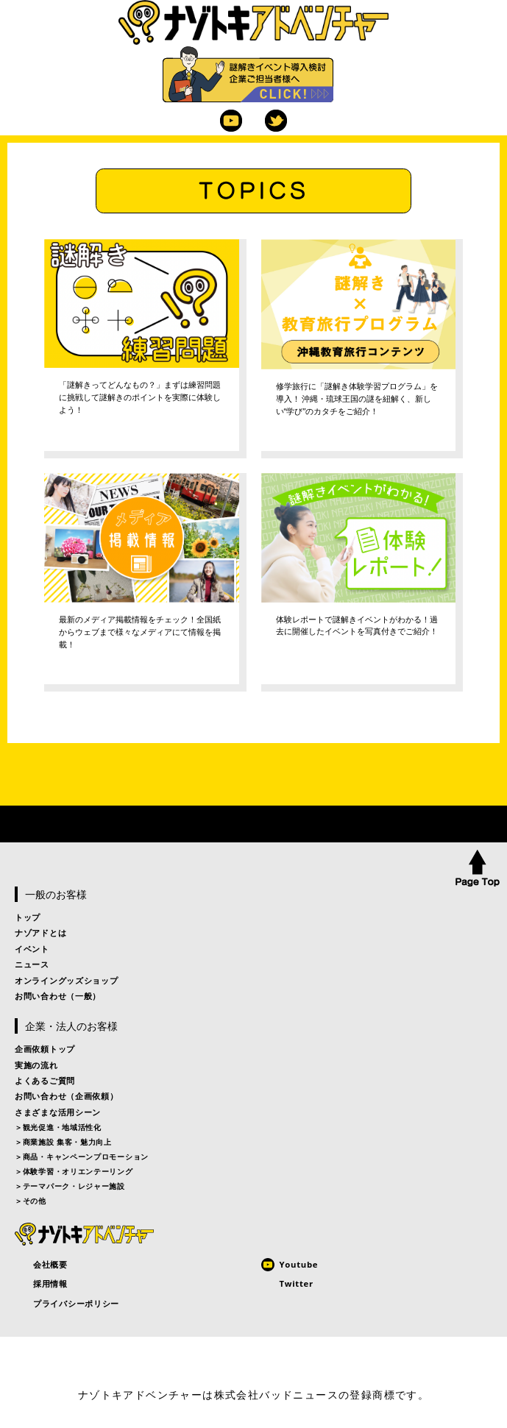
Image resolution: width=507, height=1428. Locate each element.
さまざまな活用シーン (58, 1112)
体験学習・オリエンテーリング (78, 1171)
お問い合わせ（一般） (58, 996)
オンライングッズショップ (66, 980)
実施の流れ (36, 1065)
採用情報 (50, 1283)
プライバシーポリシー (76, 1303)
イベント (32, 949)
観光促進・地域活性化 (62, 1127)
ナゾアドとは (40, 932)
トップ (27, 917)
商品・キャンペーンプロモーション (86, 1156)
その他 (34, 1200)
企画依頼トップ (45, 1049)
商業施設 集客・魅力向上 (67, 1141)
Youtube (231, 121)
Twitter (276, 121)
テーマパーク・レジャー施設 (74, 1186)
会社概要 (50, 1264)
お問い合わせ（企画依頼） (66, 1096)
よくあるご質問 (45, 1080)
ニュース (32, 964)
